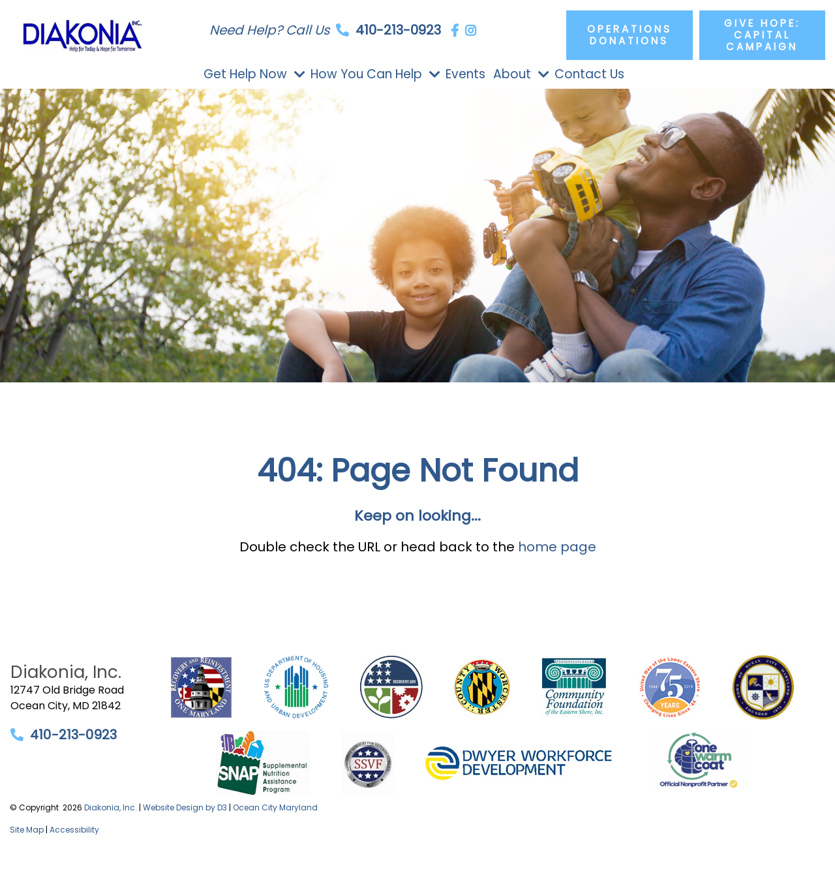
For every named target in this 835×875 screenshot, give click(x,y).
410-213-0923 (398, 30)
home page (557, 547)
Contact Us (589, 74)
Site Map (27, 829)
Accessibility (74, 829)
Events (465, 74)
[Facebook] (455, 30)
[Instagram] (470, 30)
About (512, 74)
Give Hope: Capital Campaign (762, 35)
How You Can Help (366, 74)
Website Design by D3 (185, 807)
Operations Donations (629, 35)
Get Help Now (245, 74)
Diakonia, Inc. (110, 807)
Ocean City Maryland (275, 807)
